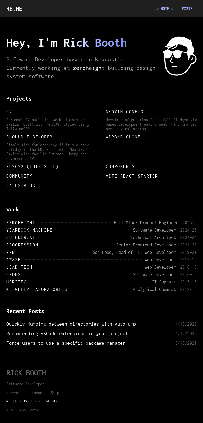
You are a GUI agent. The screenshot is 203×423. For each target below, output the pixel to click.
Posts (187, 8)
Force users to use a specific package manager (65, 343)
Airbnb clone (123, 136)
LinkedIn (50, 401)
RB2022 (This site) (32, 166)
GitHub (11, 401)
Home (165, 8)
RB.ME (14, 8)
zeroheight (89, 67)
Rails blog (20, 185)
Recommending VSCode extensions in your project (67, 333)
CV (9, 111)
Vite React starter (132, 176)
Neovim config (125, 111)
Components (120, 166)
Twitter (30, 401)
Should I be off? (29, 136)
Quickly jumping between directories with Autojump (71, 324)
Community (19, 176)
